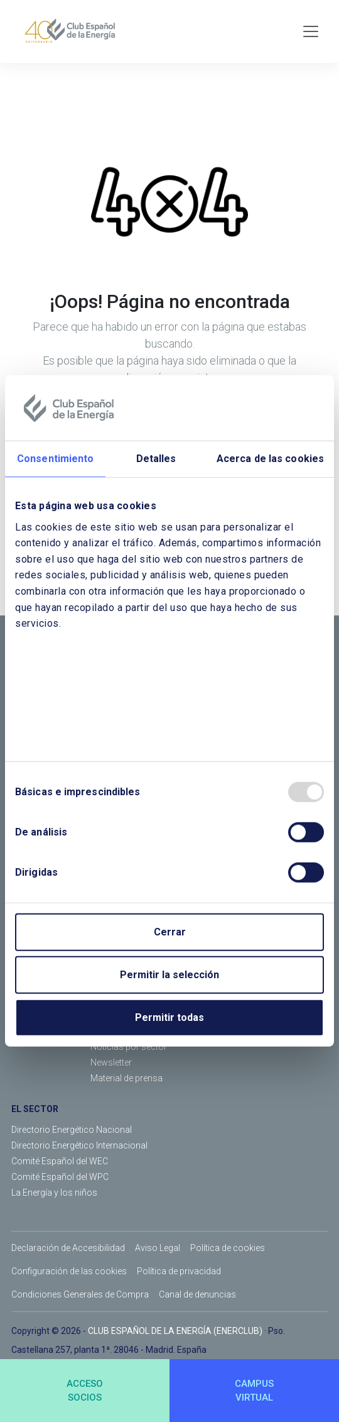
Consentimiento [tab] (55, 459)
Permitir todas (169, 1017)
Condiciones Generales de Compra (80, 1294)
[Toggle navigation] (310, 31)
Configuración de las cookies (69, 1271)
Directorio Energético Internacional (79, 1145)
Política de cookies (227, 1248)
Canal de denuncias (197, 1294)
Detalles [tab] (156, 459)
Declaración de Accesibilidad (68, 1248)
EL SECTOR (34, 1109)
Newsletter (111, 1062)
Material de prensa (126, 1078)
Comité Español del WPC (60, 1177)
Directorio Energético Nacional (71, 1130)
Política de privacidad (179, 1271)
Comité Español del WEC (59, 1161)
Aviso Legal (157, 1248)
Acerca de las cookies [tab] (270, 459)
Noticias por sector (128, 1047)
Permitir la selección (169, 975)
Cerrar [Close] (170, 932)
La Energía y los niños (54, 1193)
